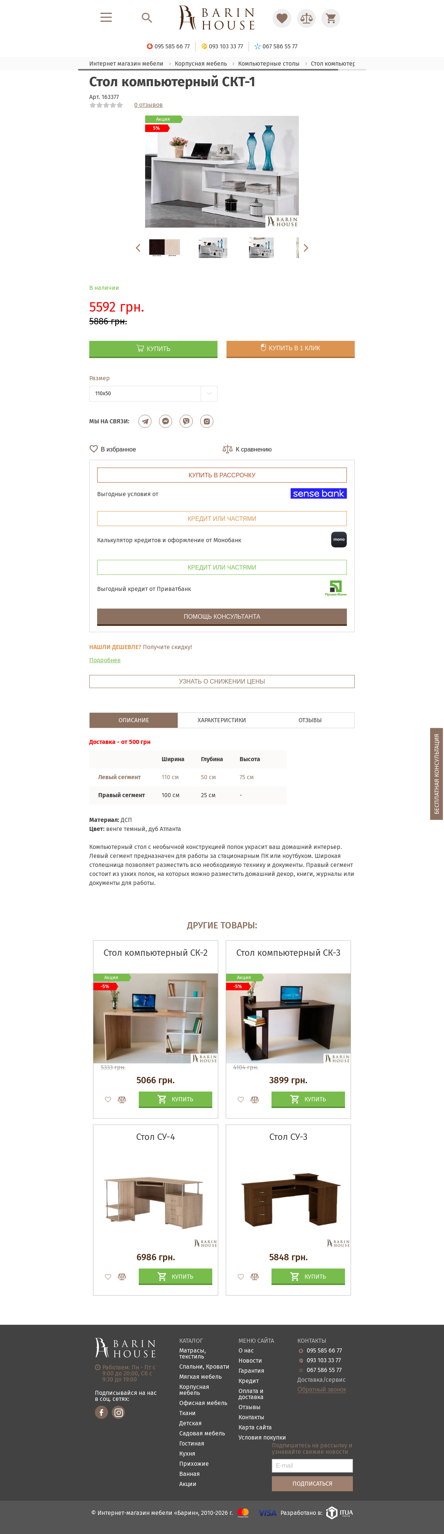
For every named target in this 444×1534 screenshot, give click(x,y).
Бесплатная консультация (436, 773)
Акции (187, 1484)
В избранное (118, 449)
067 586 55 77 (324, 1370)
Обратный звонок (321, 1390)
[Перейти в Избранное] (282, 18)
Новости (250, 1361)
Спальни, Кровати (204, 1367)
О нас (246, 1351)
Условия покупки (262, 1438)
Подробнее (105, 660)
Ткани (187, 1413)
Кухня (187, 1454)
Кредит (248, 1381)
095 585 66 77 (324, 1351)
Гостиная (191, 1444)
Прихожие (194, 1464)
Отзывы (249, 1407)
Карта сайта (255, 1428)
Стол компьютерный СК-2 (156, 953)
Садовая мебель (202, 1434)
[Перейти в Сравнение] (306, 18)
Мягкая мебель (200, 1377)
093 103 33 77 (324, 1360)
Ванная (189, 1474)
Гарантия (251, 1371)
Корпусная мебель (194, 1390)
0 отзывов (148, 105)
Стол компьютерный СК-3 (288, 953)
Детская (190, 1423)
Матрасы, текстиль (192, 1354)
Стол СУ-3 (288, 1137)
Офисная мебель (203, 1403)
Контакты (251, 1417)
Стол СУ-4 (155, 1137)
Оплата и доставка (251, 1394)
